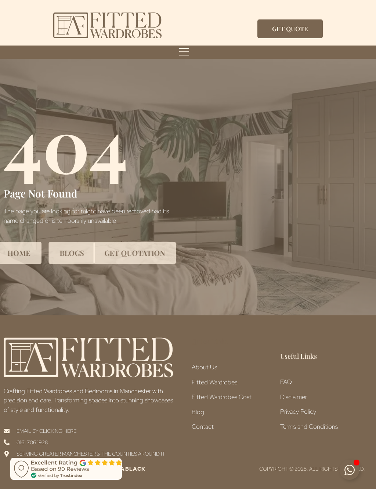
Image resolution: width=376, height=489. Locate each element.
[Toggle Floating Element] (349, 470)
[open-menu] (184, 52)
